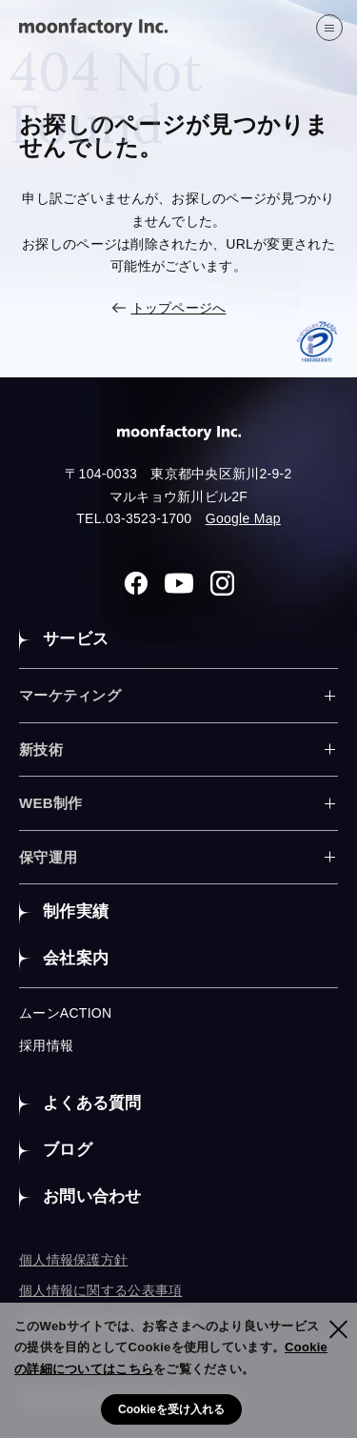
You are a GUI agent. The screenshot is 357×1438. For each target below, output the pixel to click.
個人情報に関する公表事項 (100, 1290)
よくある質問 (92, 1103)
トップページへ (179, 307)
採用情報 (46, 1045)
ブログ (67, 1150)
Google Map (243, 518)
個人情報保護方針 (73, 1259)
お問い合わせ (92, 1196)
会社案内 (76, 958)
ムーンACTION (65, 1013)
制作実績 (76, 911)
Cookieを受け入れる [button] (171, 1409)
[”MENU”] (329, 27)
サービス (76, 639)
